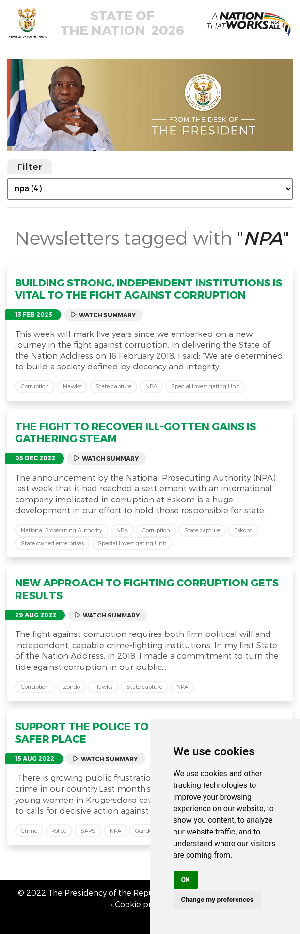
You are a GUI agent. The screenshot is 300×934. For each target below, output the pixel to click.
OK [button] (185, 880)
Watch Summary (103, 315)
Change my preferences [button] (217, 899)
